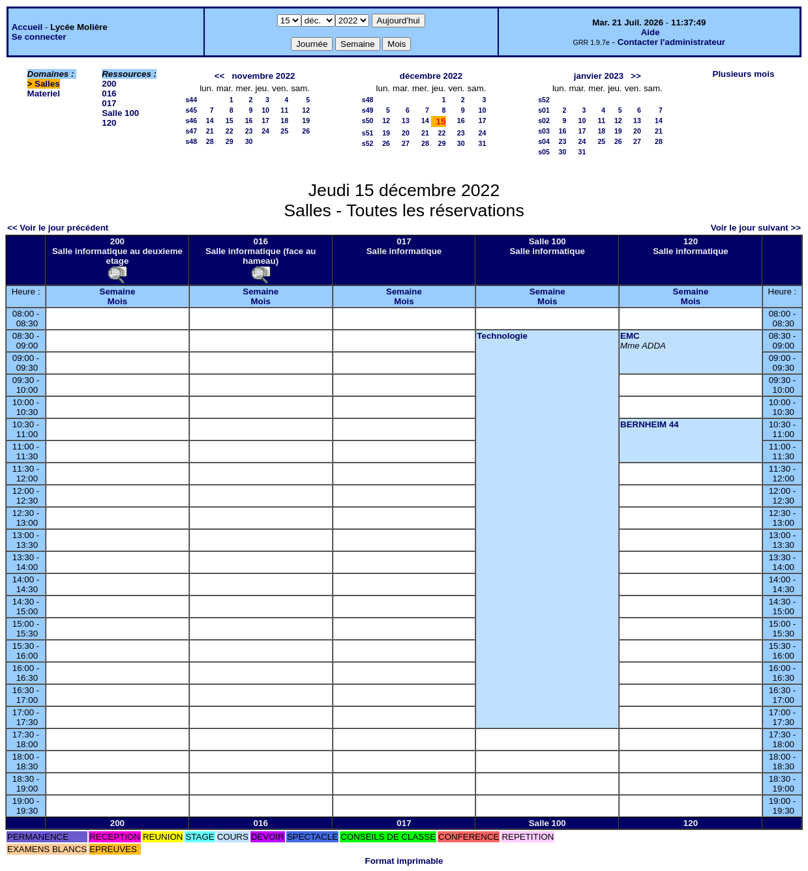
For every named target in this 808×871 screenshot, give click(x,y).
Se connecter (39, 37)
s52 (368, 143)
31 (482, 143)
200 (109, 84)
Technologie (502, 336)
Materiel (43, 93)
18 (284, 120)
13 (406, 120)
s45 (191, 110)
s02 (544, 120)
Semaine (118, 291)
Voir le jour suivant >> (756, 228)
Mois (117, 301)
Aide (650, 32)
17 (265, 120)
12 (306, 110)
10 (265, 110)
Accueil (27, 27)
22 (229, 131)
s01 (544, 110)
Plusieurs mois (744, 74)
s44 (191, 100)
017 (109, 103)
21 (210, 131)
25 (284, 131)
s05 (544, 152)
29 (229, 141)
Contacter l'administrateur (671, 42)
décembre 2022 (431, 76)
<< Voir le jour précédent (57, 228)
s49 (368, 110)
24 (265, 131)
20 (406, 133)
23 (249, 131)
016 (109, 93)
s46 (191, 120)
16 (249, 120)
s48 (191, 141)
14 (210, 120)
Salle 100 (120, 113)
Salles (47, 84)
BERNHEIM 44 (649, 424)
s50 (368, 120)
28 (210, 141)
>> (636, 76)
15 (229, 120)
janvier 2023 (598, 76)
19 (306, 120)
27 (406, 143)
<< (220, 76)
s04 (544, 141)
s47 (191, 131)
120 (109, 123)
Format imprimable (404, 861)
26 (306, 131)
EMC (630, 336)
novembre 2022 (263, 76)
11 (284, 110)
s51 (368, 133)
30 (249, 141)
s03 (544, 131)
